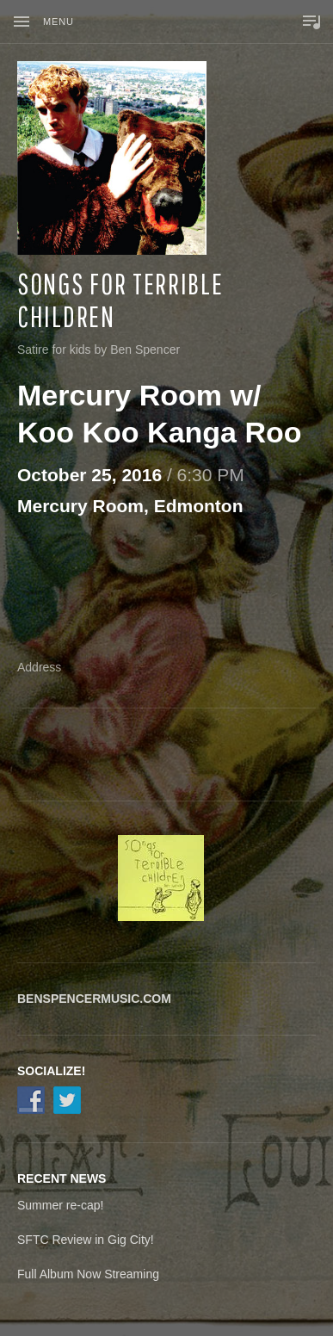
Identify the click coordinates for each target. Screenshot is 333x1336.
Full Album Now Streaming (88, 1274)
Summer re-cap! (60, 1205)
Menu (58, 21)
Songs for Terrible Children (120, 300)
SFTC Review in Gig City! (85, 1239)
